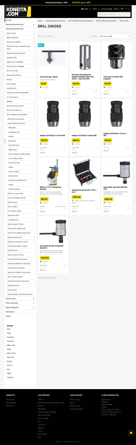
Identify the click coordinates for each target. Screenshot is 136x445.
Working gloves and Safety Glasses (20, 294)
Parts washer (11, 84)
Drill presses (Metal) (14, 42)
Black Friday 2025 (44, 415)
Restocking (10, 312)
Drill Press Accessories (15, 193)
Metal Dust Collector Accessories (19, 272)
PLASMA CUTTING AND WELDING (18, 93)
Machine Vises (12, 202)
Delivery (40, 399)
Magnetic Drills (12, 57)
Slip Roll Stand (13, 250)
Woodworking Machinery (15, 24)
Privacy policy (42, 434)
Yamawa (10, 377)
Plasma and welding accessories (19, 233)
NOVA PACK (11, 353)
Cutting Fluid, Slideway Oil (17, 180)
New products (11, 403)
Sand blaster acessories (16, 268)
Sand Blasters (12, 88)
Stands (10, 185)
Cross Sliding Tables (15, 158)
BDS (8, 329)
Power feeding (13, 171)
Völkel (9, 373)
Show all (74, 94)
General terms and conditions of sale (51, 403)
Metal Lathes (11, 33)
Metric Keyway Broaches (15, 106)
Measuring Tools (14, 163)
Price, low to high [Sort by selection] (115, 36)
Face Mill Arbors (13, 145)
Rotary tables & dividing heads (19, 154)
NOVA (9, 349)
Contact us (42, 425)
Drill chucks (12, 141)
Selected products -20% (57, 2)
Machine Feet (13, 176)
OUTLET (10, 365)
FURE (9, 333)
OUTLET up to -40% (81, 2)
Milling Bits (12, 128)
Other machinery (12, 303)
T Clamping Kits (13, 220)
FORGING (9, 101)
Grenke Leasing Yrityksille (47, 412)
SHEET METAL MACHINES (15, 62)
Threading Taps (14, 132)
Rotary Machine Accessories (17, 259)
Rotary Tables (12, 207)
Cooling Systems (14, 189)
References (42, 409)
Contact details (106, 9)
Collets (10, 167)
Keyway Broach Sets (15, 237)
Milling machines (12, 38)
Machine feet (12, 290)
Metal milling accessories (16, 123)
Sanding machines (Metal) (16, 53)
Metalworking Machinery (15, 29)
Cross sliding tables (14, 211)
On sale (8, 20)
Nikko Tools (11, 345)
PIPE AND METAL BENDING (15, 66)
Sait (8, 369)
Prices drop (10, 399)
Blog (39, 437)
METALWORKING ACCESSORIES (17, 115)
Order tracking (75, 399)
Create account (75, 406)
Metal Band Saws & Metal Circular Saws (18, 47)
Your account (76, 395)
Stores (40, 431)
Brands (10, 326)
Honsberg (10, 337)
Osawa (9, 361)
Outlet (8, 316)
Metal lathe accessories (16, 119)
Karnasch (10, 341)
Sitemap (41, 428)
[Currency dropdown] (96, 9)
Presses (9, 79)
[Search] (114, 14)
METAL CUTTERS (12, 71)
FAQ (39, 421)
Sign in (116, 9)
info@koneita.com (114, 412)
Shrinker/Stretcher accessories (18, 281)
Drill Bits (11, 136)
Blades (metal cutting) (16, 255)
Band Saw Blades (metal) (17, 198)
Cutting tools (11, 299)
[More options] (131, 433)
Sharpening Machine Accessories (19, 263)
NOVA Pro (10, 357)
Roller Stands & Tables (16, 224)
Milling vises (12, 150)
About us (41, 406)
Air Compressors (12, 97)
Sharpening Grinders (14, 75)
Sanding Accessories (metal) (18, 242)
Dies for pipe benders (15, 277)
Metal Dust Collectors (14, 110)
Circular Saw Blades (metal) (17, 246)
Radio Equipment (12, 307)
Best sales (9, 406)
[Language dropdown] (86, 9)
